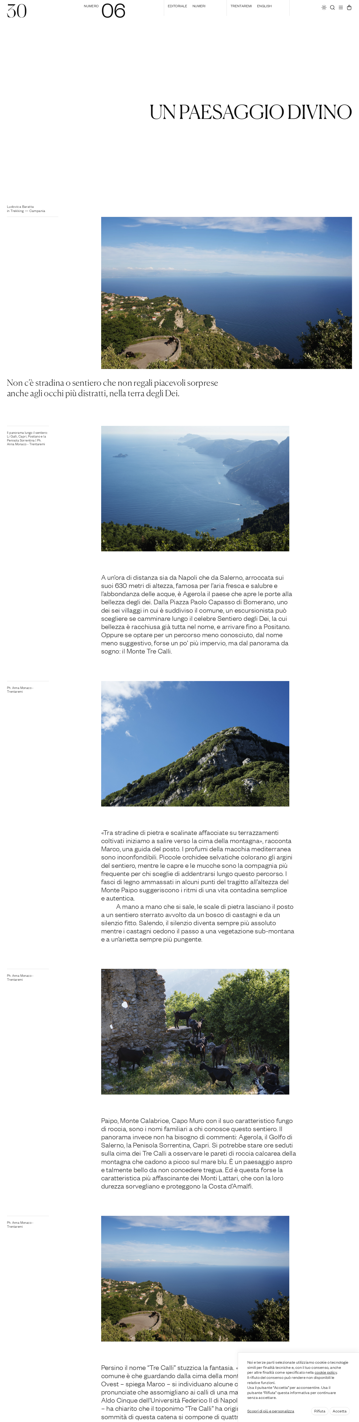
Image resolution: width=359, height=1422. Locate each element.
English (264, 5)
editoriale (177, 5)
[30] (16, 15)
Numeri (199, 5)
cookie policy (326, 1372)
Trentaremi (241, 5)
